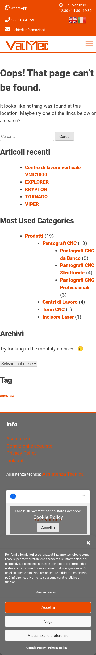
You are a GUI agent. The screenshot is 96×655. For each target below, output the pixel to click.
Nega (48, 621)
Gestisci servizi (46, 592)
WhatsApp (16, 8)
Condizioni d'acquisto (29, 446)
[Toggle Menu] (89, 43)
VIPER (32, 204)
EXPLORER (37, 182)
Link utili (15, 460)
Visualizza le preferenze (48, 635)
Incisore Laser (58, 317)
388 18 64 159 (19, 20)
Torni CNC (53, 309)
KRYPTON (36, 189)
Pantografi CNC (59, 243)
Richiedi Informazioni (25, 30)
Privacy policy (57, 648)
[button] (88, 542)
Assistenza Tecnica (63, 474)
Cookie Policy (36, 648)
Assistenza (18, 438)
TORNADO (36, 197)
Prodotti (34, 236)
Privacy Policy (21, 453)
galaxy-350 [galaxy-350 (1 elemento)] (7, 396)
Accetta (48, 607)
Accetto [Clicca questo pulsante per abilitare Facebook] (48, 527)
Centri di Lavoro (60, 302)
